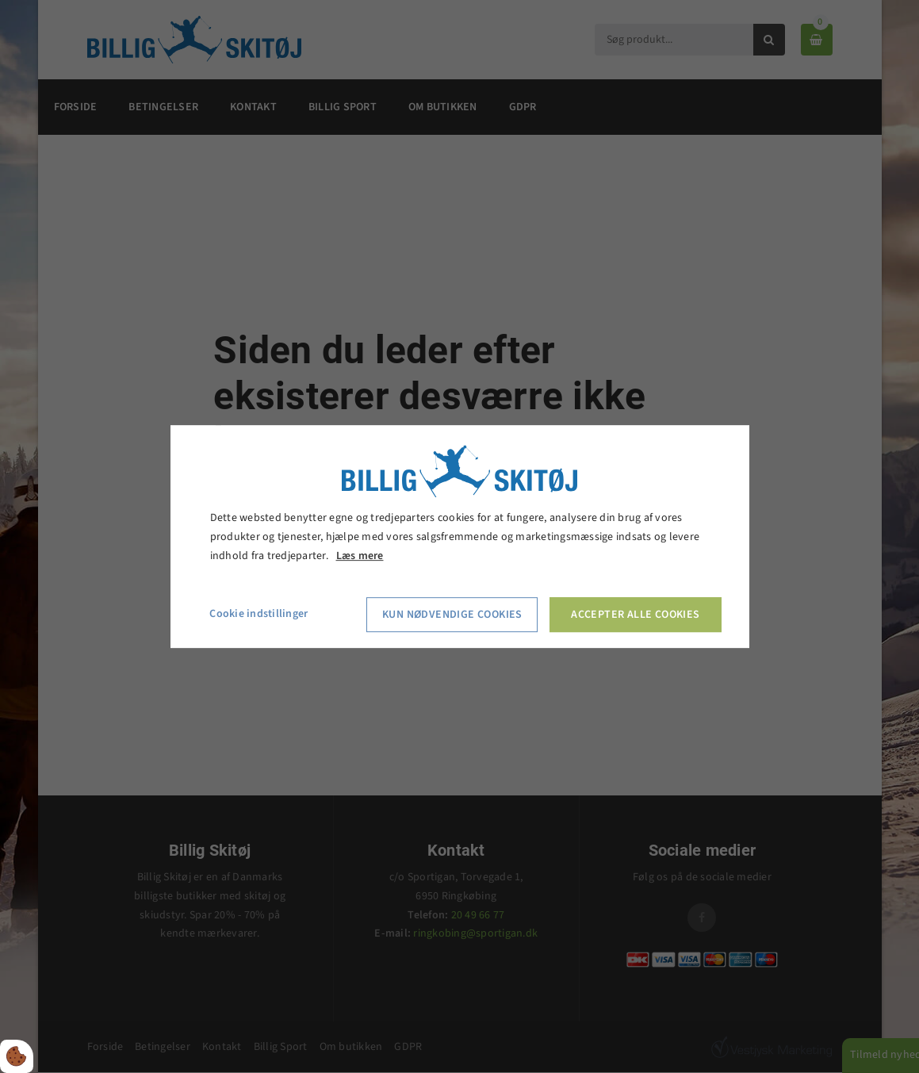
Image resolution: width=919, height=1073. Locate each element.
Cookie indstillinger (259, 615)
